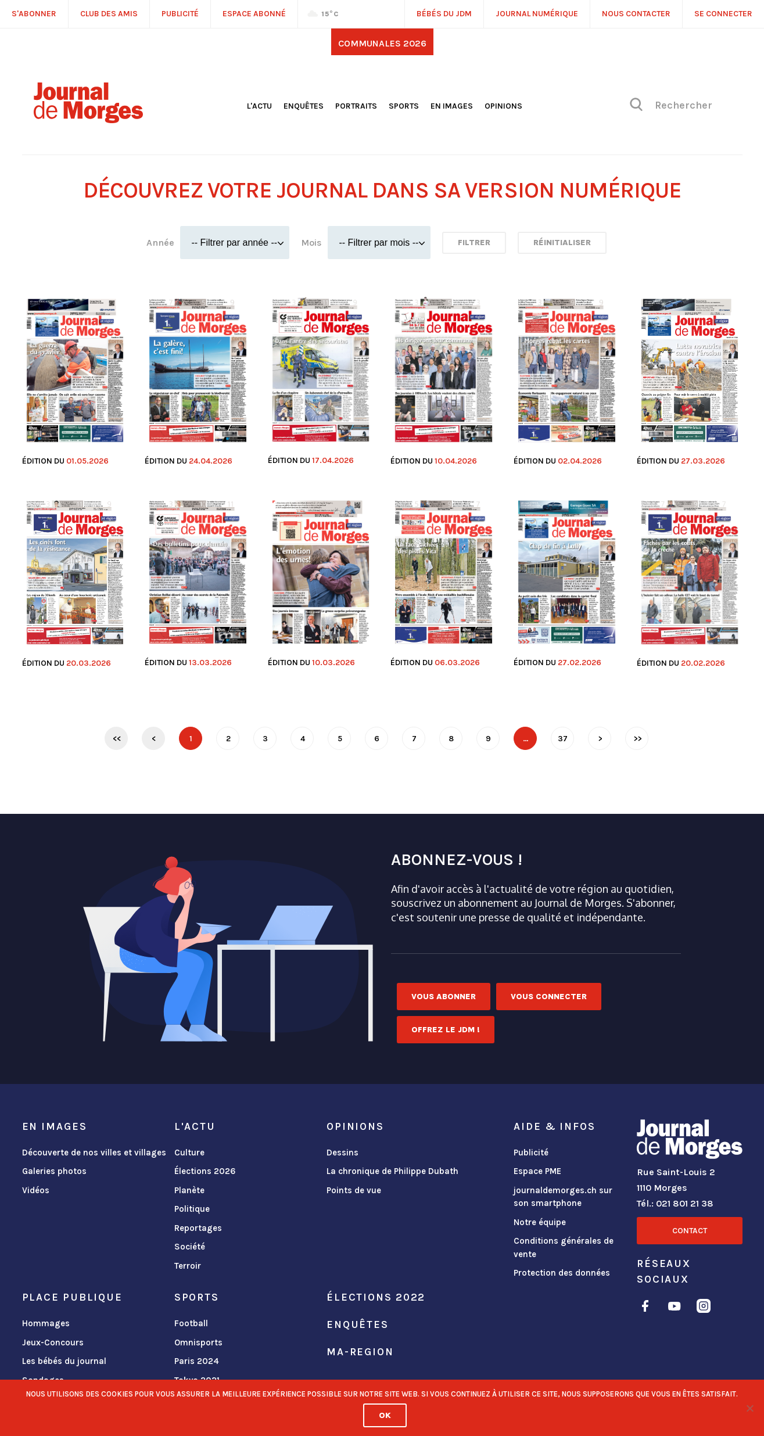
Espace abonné (254, 14)
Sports (404, 106)
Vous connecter (549, 996)
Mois (311, 242)
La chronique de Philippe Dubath (392, 1171)
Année (160, 242)
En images (452, 106)
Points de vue (354, 1190)
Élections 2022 (376, 1297)
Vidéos (35, 1190)
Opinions (503, 106)
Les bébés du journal (64, 1361)
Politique (192, 1209)
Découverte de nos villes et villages (94, 1152)
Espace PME (537, 1171)
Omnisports (198, 1342)
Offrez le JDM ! (445, 1030)
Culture (189, 1152)
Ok (385, 1415)
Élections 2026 (205, 1171)
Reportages (198, 1228)
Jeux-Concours (53, 1342)
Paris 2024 (196, 1361)
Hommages (46, 1323)
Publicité (531, 1152)
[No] (749, 1408)
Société (189, 1246)
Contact (689, 1231)
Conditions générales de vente (564, 1247)
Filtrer (474, 242)
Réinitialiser (562, 242)
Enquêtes (304, 106)
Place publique (72, 1297)
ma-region (360, 1351)
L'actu (259, 106)
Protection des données (562, 1273)
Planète (189, 1190)
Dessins (342, 1152)
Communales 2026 (382, 43)
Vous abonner (443, 996)
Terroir (187, 1266)
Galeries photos (54, 1171)
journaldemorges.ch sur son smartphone (563, 1197)
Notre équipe (540, 1222)
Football (191, 1323)
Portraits (356, 106)
